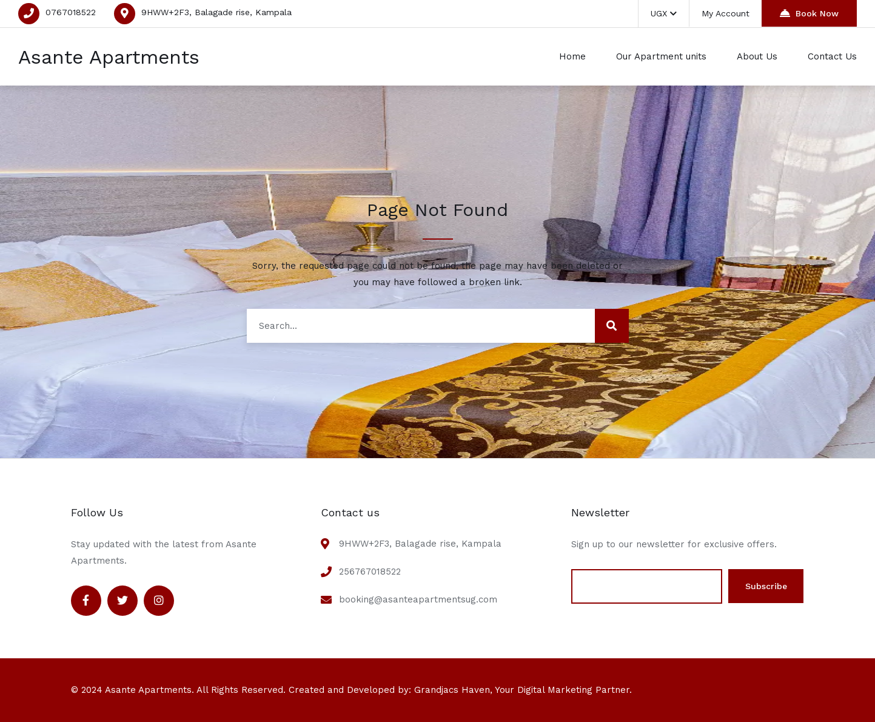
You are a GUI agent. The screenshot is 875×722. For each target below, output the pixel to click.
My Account (725, 13)
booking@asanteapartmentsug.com (418, 599)
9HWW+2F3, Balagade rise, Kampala (216, 12)
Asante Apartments (108, 57)
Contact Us (832, 56)
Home (572, 56)
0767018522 (70, 12)
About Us (757, 56)
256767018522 (370, 571)
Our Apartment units (661, 56)
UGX (664, 13)
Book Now (809, 13)
